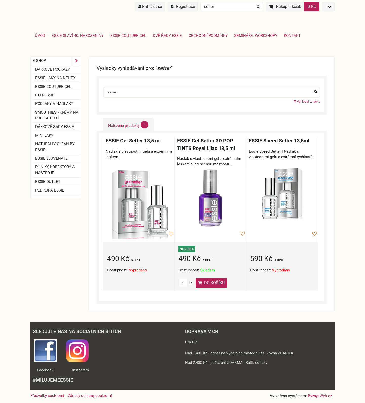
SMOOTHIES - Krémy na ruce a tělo (56, 115)
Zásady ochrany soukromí (90, 395)
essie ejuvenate (51, 158)
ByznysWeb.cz (320, 396)
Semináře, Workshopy (255, 35)
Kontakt (292, 35)
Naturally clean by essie (55, 147)
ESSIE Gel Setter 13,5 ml (133, 141)
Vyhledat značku (307, 101)
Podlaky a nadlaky (54, 103)
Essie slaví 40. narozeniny (78, 35)
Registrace (183, 6)
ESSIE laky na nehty (55, 78)
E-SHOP (57, 61)
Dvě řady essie (167, 35)
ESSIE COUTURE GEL (53, 86)
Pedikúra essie (49, 190)
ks (185, 283)
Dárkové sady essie (54, 126)
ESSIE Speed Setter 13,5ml (279, 141)
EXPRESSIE (44, 95)
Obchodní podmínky (208, 35)
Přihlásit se (150, 6)
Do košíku (211, 282)
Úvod (40, 35)
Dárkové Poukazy (52, 69)
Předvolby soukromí (47, 395)
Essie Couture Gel (128, 35)
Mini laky (44, 135)
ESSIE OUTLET (47, 181)
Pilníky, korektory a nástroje (55, 170)
